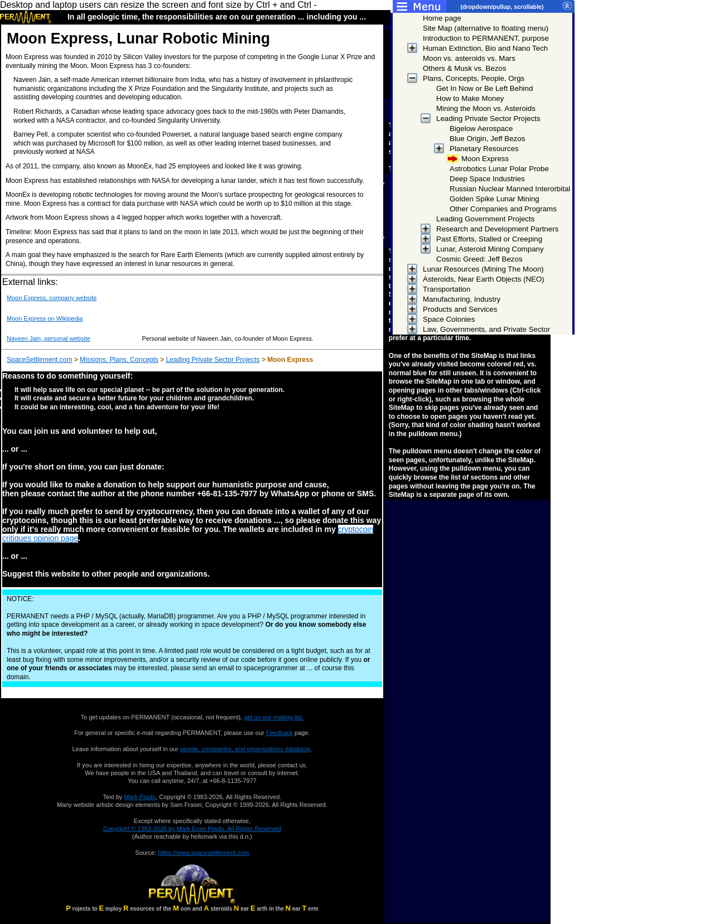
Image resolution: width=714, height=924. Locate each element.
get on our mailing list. (273, 717)
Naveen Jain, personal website (48, 338)
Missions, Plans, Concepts (119, 360)
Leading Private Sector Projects (213, 360)
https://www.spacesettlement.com (203, 852)
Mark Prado (140, 797)
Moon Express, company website (52, 297)
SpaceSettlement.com (39, 360)
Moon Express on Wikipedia (45, 318)
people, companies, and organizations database (245, 749)
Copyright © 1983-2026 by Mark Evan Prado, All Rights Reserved (192, 828)
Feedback (279, 732)
